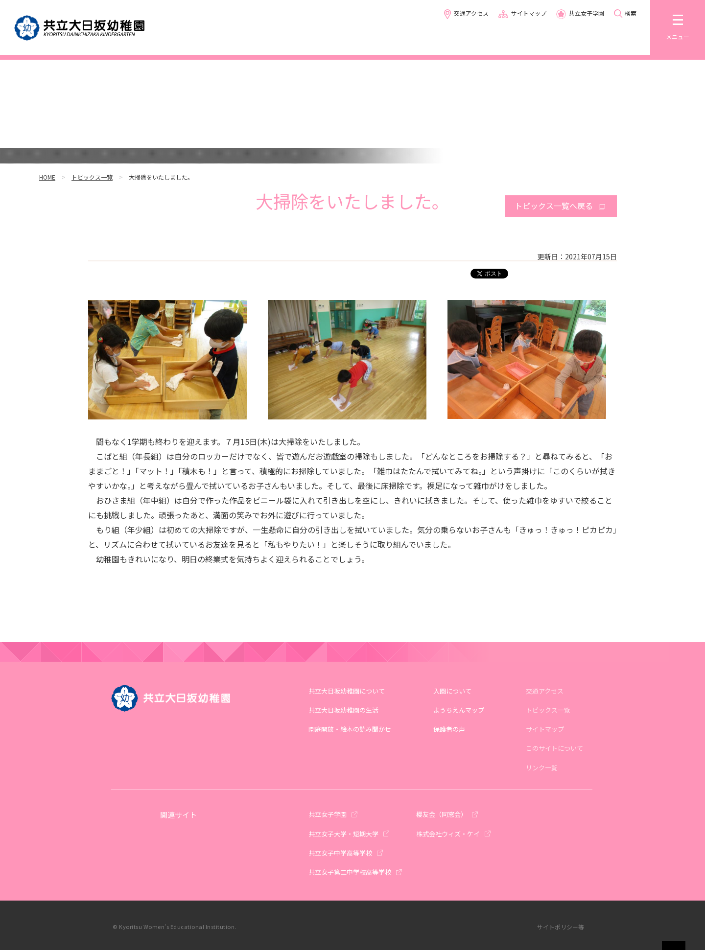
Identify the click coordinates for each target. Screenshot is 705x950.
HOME (47, 177)
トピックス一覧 (92, 177)
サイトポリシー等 (560, 927)
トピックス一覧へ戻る (554, 205)
